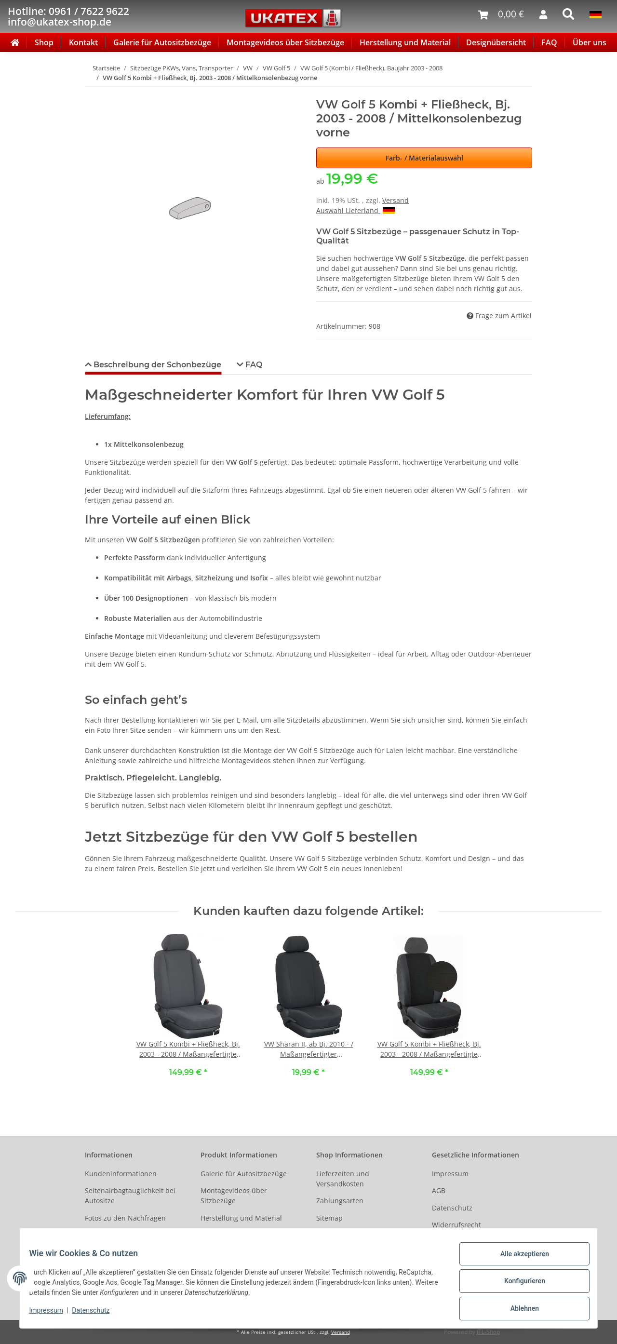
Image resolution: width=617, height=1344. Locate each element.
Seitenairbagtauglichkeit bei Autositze (130, 1195)
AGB (438, 1190)
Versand (395, 200)
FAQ (549, 42)
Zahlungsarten (339, 1200)
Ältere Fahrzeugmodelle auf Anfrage (129, 1240)
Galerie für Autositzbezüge (162, 42)
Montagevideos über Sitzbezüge (285, 42)
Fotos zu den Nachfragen (125, 1218)
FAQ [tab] (252, 364)
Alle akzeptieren (518, 1259)
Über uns (589, 42)
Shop (44, 42)
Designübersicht (496, 42)
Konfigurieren (518, 1285)
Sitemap (329, 1218)
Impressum (450, 1173)
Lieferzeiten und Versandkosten (342, 1178)
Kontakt (83, 42)
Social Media (336, 1234)
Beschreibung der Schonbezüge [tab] (156, 364)
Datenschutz (452, 1207)
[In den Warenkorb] (92, 92)
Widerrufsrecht (456, 1224)
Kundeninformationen (121, 1173)
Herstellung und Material (405, 42)
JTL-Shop (488, 1332)
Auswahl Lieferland (355, 210)
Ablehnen (518, 1310)
